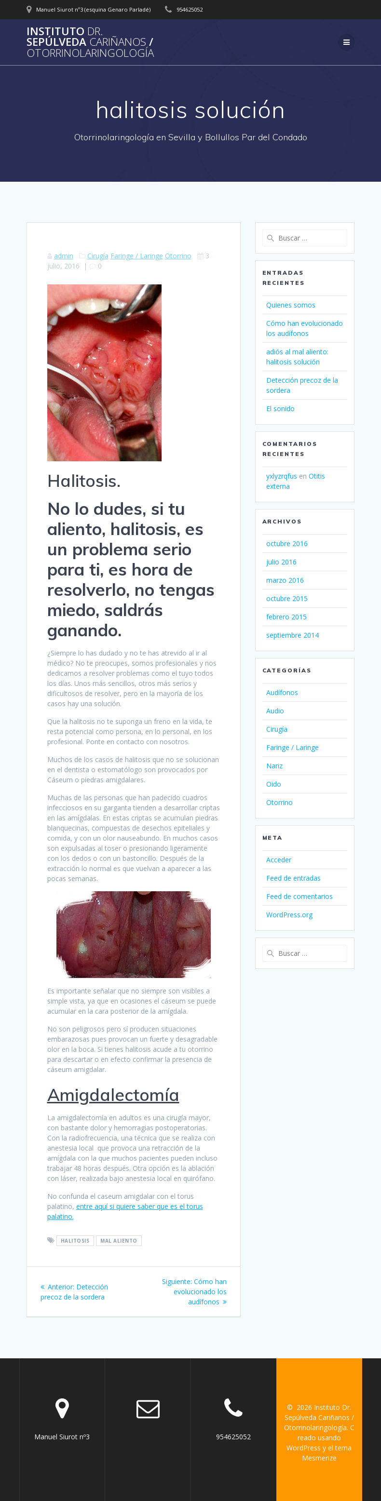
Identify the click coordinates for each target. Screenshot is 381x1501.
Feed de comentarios (299, 896)
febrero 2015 (286, 616)
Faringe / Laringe (136, 255)
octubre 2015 (287, 598)
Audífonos (282, 692)
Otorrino (178, 255)
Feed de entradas (293, 878)
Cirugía (98, 255)
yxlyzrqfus (281, 476)
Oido (273, 784)
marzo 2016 (285, 580)
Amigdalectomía (113, 1094)
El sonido (280, 408)
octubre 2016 (287, 543)
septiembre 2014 (292, 635)
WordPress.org (289, 914)
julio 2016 (281, 561)
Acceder (278, 859)
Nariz (274, 765)
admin (63, 255)
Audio (275, 710)
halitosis (75, 1240)
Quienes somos (290, 304)
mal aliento (118, 1240)
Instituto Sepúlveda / (90, 42)
